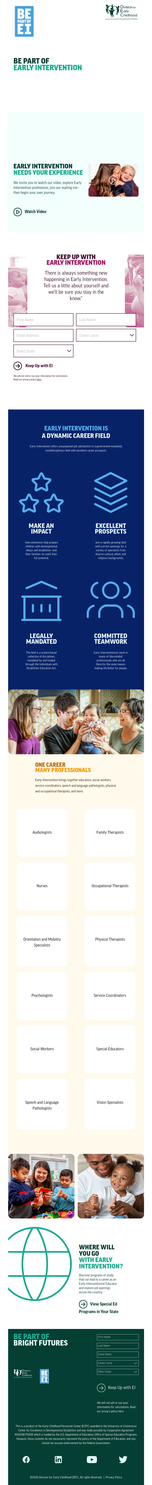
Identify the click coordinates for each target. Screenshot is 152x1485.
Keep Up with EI (116, 1388)
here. (39, 379)
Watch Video (29, 212)
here (120, 1411)
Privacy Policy (114, 1477)
